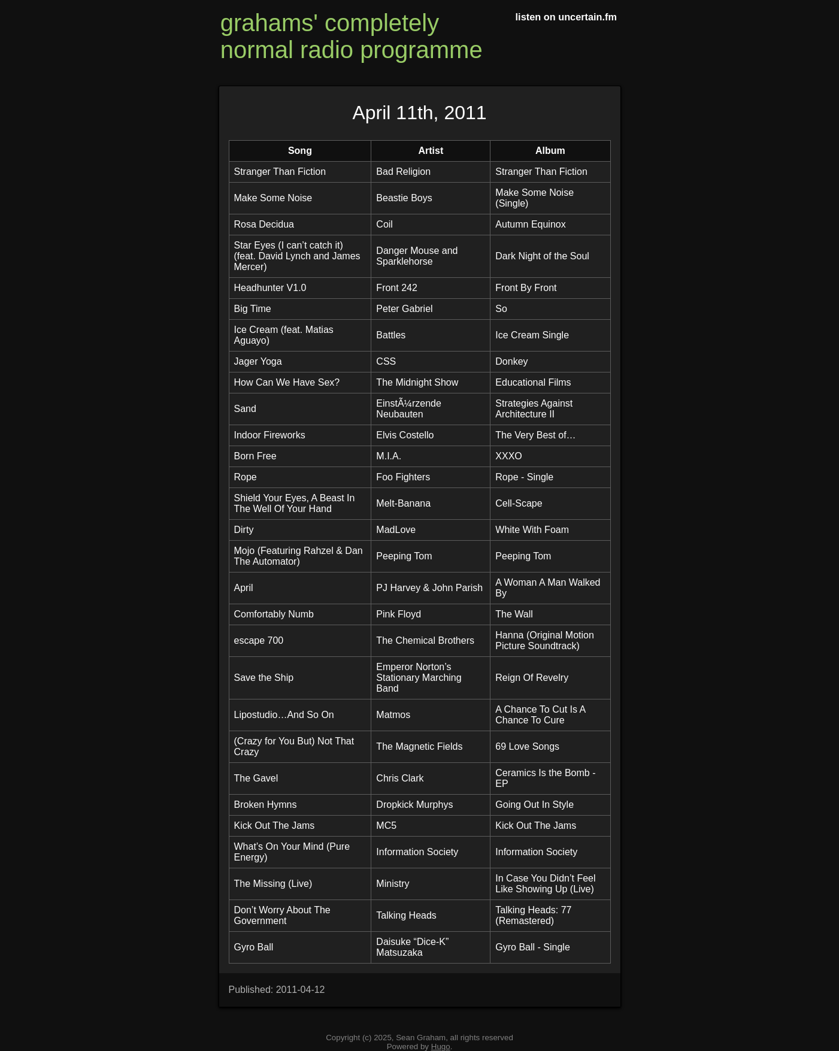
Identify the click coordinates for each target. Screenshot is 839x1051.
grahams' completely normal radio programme (351, 36)
